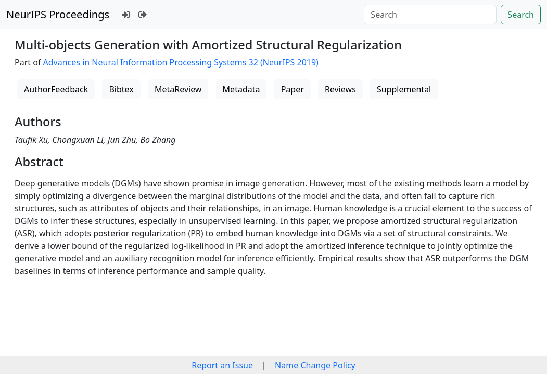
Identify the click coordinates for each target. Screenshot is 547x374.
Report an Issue (222, 365)
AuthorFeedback (56, 89)
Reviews (340, 89)
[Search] (430, 14)
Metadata (241, 89)
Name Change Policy (315, 365)
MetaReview (178, 89)
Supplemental (404, 89)
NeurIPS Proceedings (57, 14)
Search (520, 14)
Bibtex (121, 89)
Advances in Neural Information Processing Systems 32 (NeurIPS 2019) (181, 62)
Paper (292, 89)
